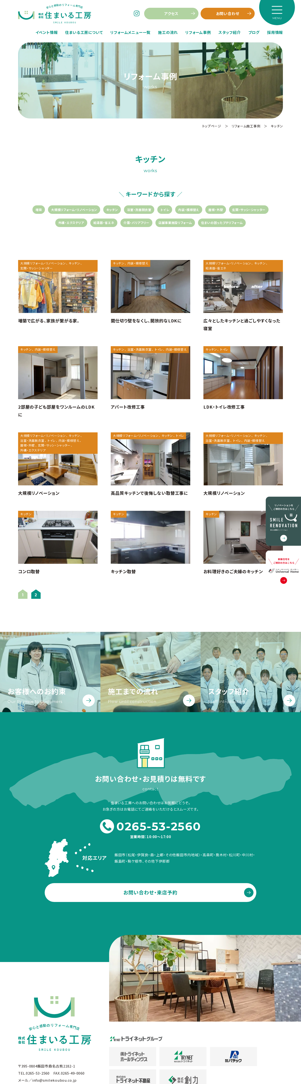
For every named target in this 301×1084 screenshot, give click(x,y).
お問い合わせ (227, 13)
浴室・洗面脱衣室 (139, 209)
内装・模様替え (188, 209)
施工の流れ (168, 32)
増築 (39, 209)
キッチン (112, 209)
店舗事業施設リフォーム (175, 222)
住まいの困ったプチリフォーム (222, 222)
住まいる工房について (84, 32)
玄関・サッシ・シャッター (248, 209)
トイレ (164, 209)
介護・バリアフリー (136, 222)
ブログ (254, 32)
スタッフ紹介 (229, 32)
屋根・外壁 (215, 209)
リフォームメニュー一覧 (130, 32)
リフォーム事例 (198, 32)
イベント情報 (47, 32)
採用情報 (275, 32)
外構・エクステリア (71, 222)
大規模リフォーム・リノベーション (74, 209)
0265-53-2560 (150, 826)
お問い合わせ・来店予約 (150, 892)
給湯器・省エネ (104, 222)
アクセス (171, 13)
